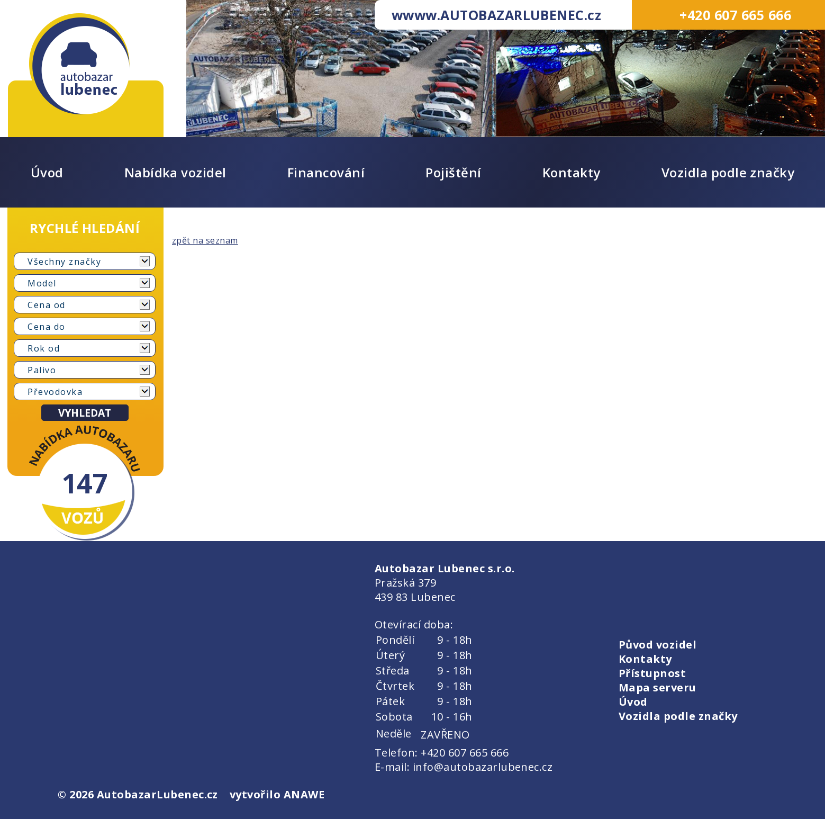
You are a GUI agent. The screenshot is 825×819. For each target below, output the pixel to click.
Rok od (44, 348)
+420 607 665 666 (735, 15)
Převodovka (55, 392)
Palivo (42, 370)
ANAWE (304, 794)
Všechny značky (64, 261)
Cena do (47, 326)
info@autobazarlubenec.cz (483, 767)
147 (84, 482)
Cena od (47, 305)
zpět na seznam (205, 240)
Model (42, 283)
